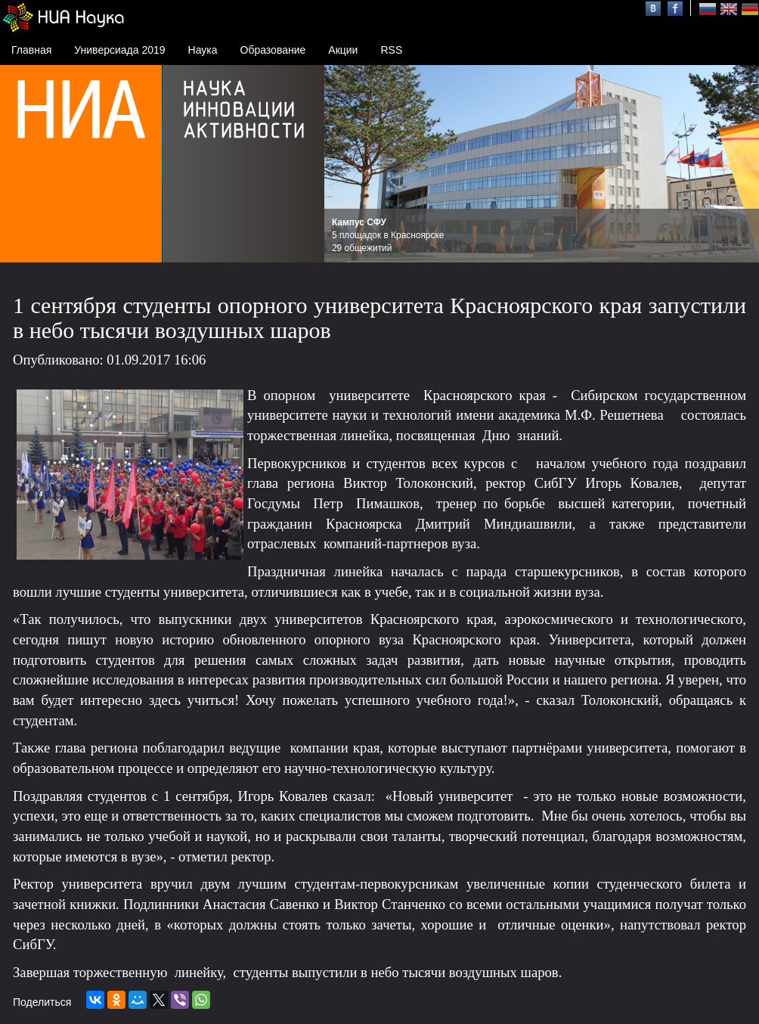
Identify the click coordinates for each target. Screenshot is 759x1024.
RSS (391, 50)
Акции (343, 50)
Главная (31, 50)
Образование (273, 50)
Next (739, 164)
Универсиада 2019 (119, 50)
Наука (203, 50)
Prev (344, 164)
